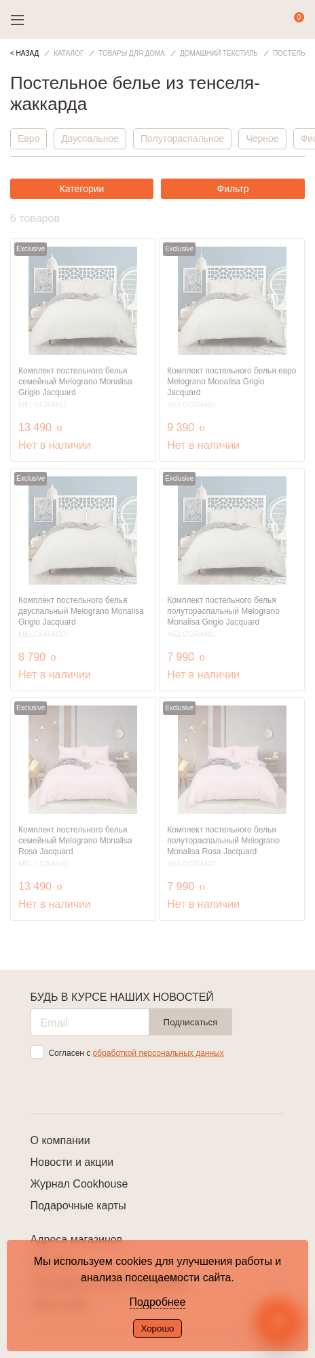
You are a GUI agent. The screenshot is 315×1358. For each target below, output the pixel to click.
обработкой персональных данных (158, 1053)
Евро (28, 138)
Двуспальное (90, 138)
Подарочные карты (78, 1205)
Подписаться (191, 1022)
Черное (262, 138)
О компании (60, 1140)
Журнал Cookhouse (79, 1184)
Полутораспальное (182, 138)
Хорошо (157, 1328)
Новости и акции (72, 1162)
